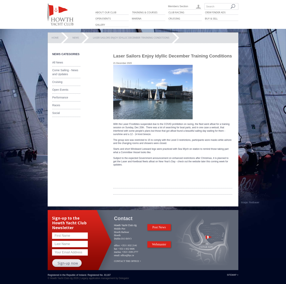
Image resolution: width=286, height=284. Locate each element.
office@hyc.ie (127, 255)
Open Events (103, 18)
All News (57, 62)
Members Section (178, 6)
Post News (159, 227)
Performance (60, 97)
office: (117, 245)
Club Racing (176, 12)
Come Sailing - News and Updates (65, 72)
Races (56, 105)
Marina (136, 18)
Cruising (174, 18)
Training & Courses (144, 12)
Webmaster (159, 244)
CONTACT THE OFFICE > (127, 261)
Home (55, 37)
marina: (117, 252)
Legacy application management (98, 278)
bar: (116, 248)
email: (117, 255)
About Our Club (105, 12)
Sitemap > (232, 275)
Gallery (100, 24)
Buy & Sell (211, 18)
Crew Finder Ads (215, 12)
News (75, 37)
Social (56, 113)
